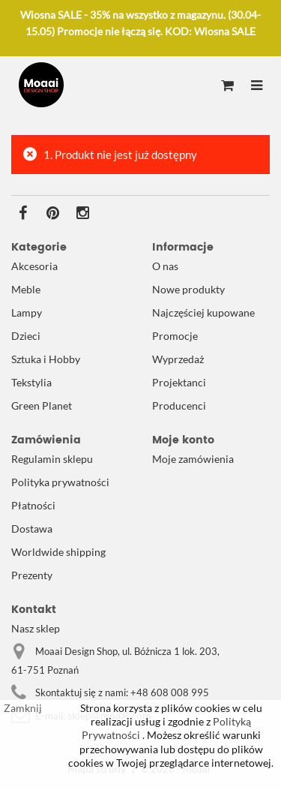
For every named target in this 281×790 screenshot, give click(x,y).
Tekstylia (31, 382)
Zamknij (23, 707)
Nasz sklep (35, 628)
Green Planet (41, 405)
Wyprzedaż (178, 359)
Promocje (175, 335)
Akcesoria (34, 266)
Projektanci (179, 382)
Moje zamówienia (193, 458)
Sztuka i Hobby (45, 359)
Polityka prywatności (60, 482)
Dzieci (25, 335)
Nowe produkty (188, 289)
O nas (165, 266)
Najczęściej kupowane (203, 312)
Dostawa (31, 528)
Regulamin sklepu (52, 458)
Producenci (179, 405)
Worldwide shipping (58, 551)
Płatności (33, 505)
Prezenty (31, 575)
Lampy (26, 312)
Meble (25, 289)
